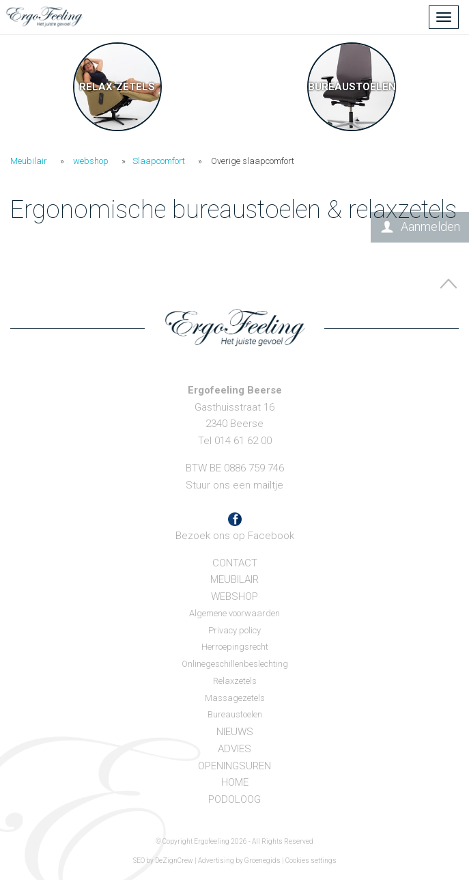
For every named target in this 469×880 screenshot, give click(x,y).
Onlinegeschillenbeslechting (235, 664)
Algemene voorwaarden (234, 613)
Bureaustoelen (235, 714)
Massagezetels (235, 698)
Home (234, 782)
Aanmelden (430, 226)
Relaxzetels (235, 681)
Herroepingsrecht (234, 647)
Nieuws (234, 732)
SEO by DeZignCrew (163, 860)
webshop (91, 161)
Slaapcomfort (158, 161)
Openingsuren (234, 766)
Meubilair (28, 161)
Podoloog (234, 799)
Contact (234, 563)
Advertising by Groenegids (239, 860)
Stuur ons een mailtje (234, 485)
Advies (234, 749)
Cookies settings (311, 860)
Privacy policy (234, 630)
